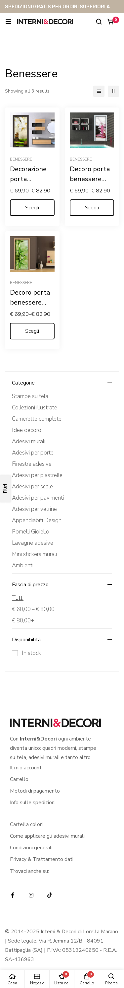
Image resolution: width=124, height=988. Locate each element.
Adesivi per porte (33, 453)
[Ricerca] (99, 21)
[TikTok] (49, 895)
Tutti (17, 598)
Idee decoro (26, 430)
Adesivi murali (28, 441)
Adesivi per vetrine (34, 509)
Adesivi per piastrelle (37, 475)
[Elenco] (98, 91)
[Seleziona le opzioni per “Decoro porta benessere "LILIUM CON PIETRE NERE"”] (92, 207)
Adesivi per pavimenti (38, 498)
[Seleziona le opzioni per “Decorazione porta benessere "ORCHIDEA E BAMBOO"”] (32, 207)
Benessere (21, 159)
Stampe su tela (30, 396)
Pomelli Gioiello (30, 531)
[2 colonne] (113, 91)
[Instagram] (31, 895)
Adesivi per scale (32, 486)
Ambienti (22, 565)
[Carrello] (111, 21)
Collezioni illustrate (34, 407)
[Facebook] (12, 895)
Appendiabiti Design (37, 520)
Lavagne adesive (32, 543)
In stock (31, 653)
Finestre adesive (32, 464)
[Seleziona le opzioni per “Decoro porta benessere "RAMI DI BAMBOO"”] (32, 331)
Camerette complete (37, 419)
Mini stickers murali (34, 554)
